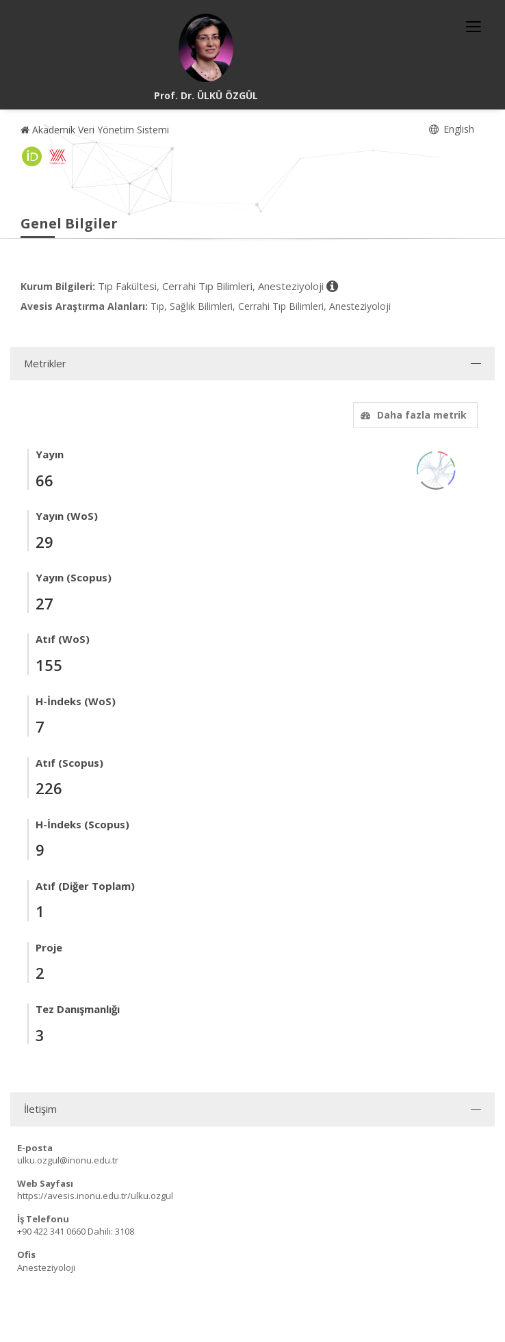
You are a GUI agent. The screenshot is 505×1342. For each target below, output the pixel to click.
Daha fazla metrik (412, 414)
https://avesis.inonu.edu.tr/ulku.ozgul (95, 1195)
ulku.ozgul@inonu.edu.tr (67, 1160)
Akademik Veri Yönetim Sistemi (95, 129)
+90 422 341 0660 (51, 1231)
